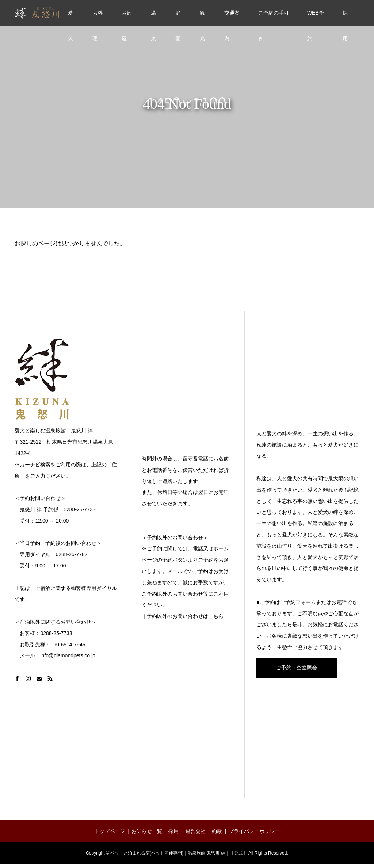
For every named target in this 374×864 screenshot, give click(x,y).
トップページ (109, 831)
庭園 (177, 18)
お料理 (97, 18)
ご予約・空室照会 (296, 667)
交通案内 (232, 18)
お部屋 (127, 18)
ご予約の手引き (273, 18)
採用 (345, 18)
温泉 (153, 18)
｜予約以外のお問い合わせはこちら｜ (185, 616)
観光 (202, 18)
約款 (217, 831)
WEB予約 (315, 18)
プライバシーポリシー (254, 831)
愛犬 (70, 18)
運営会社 (195, 831)
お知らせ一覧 (146, 831)
